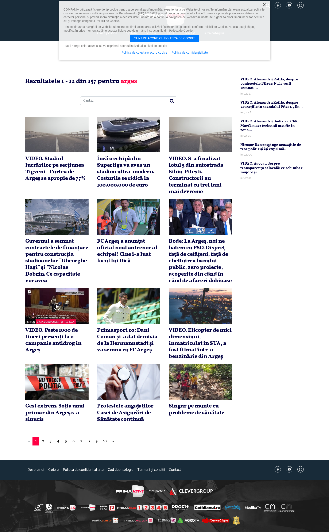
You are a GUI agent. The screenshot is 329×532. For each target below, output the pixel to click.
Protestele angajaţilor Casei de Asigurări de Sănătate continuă (125, 412)
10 (105, 441)
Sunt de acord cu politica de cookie (164, 38)
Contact (175, 470)
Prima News (130, 491)
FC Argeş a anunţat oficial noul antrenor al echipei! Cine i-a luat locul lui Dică (127, 251)
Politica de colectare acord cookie (144, 52)
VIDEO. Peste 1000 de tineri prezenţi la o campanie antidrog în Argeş (53, 340)
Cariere (53, 470)
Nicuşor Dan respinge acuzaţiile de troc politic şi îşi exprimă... (270, 147)
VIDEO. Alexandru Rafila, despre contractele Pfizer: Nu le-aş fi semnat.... (269, 84)
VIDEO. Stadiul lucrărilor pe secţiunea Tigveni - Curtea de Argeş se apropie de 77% (55, 168)
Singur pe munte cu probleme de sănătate (196, 409)
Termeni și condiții (151, 470)
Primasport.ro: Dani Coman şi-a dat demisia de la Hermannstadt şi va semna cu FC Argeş (127, 340)
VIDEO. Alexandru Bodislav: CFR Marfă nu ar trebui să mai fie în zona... (269, 126)
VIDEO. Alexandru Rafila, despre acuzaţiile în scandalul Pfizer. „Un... (271, 104)
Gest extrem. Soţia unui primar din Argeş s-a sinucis (55, 412)
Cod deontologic (120, 470)
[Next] (113, 441)
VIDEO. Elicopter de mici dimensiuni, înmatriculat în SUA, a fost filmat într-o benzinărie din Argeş (200, 343)
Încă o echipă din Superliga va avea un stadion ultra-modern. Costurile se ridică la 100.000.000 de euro (126, 172)
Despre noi (35, 470)
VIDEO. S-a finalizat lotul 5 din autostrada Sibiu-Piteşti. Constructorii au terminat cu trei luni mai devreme (196, 175)
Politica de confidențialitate (83, 470)
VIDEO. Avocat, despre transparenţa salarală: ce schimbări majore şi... (272, 168)
